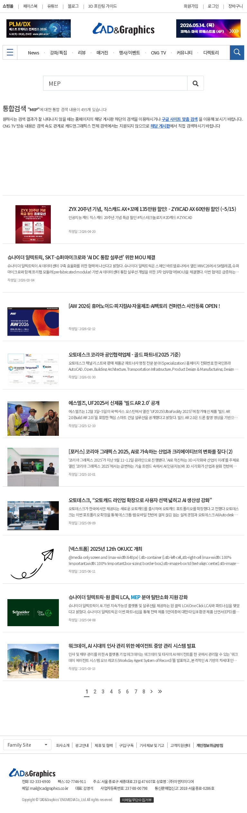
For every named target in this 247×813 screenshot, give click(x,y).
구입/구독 (126, 745)
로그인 (213, 6)
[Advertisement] (123, 162)
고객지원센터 (180, 745)
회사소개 (62, 745)
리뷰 (82, 52)
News (33, 52)
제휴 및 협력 (104, 745)
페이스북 (30, 6)
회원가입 (191, 6)
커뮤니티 (184, 52)
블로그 (73, 6)
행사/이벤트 (129, 52)
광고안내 (81, 745)
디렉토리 (211, 52)
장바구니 (235, 6)
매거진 (102, 52)
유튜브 (52, 6)
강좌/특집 (58, 52)
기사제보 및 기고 (152, 745)
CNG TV (158, 52)
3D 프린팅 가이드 (102, 6)
